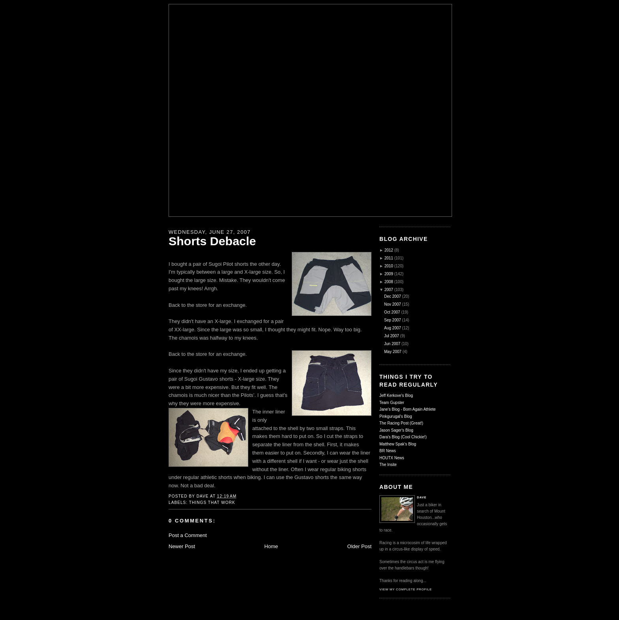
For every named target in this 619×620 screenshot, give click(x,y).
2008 (389, 282)
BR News (387, 451)
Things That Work (212, 502)
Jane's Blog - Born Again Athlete (407, 409)
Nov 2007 (392, 304)
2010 (389, 266)
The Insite (388, 464)
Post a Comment (188, 535)
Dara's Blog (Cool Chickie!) (403, 437)
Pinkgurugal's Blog (395, 416)
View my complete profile (405, 589)
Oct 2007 (392, 312)
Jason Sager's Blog (396, 430)
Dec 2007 (392, 296)
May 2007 (392, 351)
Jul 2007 (391, 336)
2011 (389, 258)
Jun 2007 (392, 344)
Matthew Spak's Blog (397, 444)
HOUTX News (391, 458)
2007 (389, 289)
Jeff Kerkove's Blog (396, 395)
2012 (389, 250)
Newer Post (182, 546)
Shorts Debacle (212, 241)
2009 (389, 274)
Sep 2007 (392, 320)
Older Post (359, 546)
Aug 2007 (392, 328)
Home (271, 546)
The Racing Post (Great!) (401, 423)
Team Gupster (391, 402)
